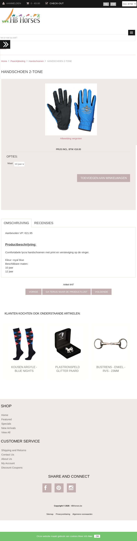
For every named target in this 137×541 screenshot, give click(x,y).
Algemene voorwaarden (82, 514)
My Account (8, 463)
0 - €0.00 (33, 3)
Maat (10, 163)
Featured (6, 419)
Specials (6, 423)
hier (90, 537)
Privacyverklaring (63, 514)
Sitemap (49, 514)
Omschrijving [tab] (16, 223)
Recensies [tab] (43, 223)
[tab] (58, 221)
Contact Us (7, 454)
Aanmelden (11, 3)
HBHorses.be (76, 506)
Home (4, 61)
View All (5, 432)
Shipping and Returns (13, 450)
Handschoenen (36, 61)
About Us (6, 458)
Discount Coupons (11, 467)
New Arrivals (8, 428)
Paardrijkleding (18, 61)
